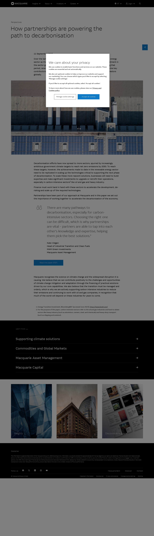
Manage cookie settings (65, 97)
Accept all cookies (88, 97)
